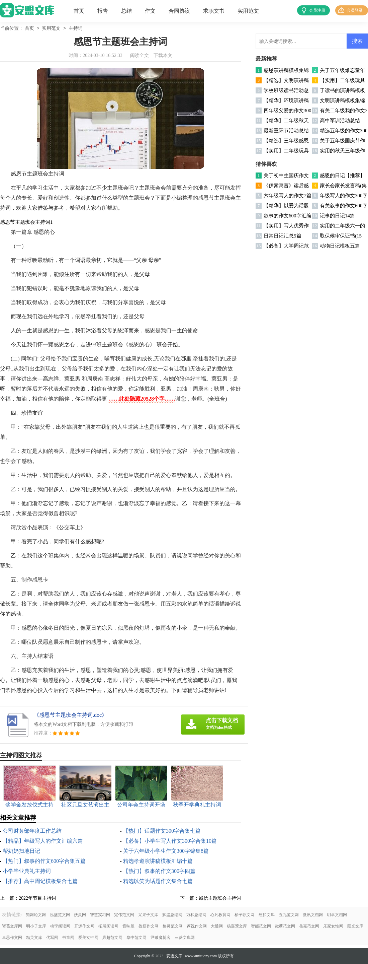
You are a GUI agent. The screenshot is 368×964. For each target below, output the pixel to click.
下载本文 (163, 55)
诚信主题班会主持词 (220, 898)
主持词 (76, 28)
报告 (102, 11)
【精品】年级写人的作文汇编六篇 (43, 841)
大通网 (217, 926)
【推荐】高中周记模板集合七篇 (40, 881)
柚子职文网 (245, 914)
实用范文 (248, 11)
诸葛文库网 (12, 926)
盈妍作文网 (149, 926)
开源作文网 (84, 926)
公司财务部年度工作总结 (32, 831)
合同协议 (179, 11)
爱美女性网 (88, 937)
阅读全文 (139, 55)
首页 (79, 11)
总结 (126, 11)
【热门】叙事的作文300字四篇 (159, 871)
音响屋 (128, 926)
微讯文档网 (313, 914)
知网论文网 (36, 914)
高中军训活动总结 (340, 120)
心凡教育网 (220, 914)
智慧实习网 (100, 914)
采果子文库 (148, 914)
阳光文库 (355, 926)
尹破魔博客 (161, 937)
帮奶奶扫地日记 (21, 851)
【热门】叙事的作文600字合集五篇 (44, 861)
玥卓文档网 (337, 914)
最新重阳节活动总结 (286, 130)
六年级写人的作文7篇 (287, 195)
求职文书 (213, 11)
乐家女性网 (333, 926)
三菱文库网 (185, 937)
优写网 (52, 937)
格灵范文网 (173, 926)
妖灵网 (80, 914)
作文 (150, 11)
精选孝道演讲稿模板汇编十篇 (158, 861)
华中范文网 (136, 937)
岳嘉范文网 (309, 926)
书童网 (68, 937)
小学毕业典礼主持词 (27, 871)
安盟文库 (174, 956)
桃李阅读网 (60, 926)
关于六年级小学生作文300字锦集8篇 (166, 851)
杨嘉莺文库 (237, 926)
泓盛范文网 (60, 914)
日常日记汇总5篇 (282, 235)
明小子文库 (36, 926)
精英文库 (34, 937)
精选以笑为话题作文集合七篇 (158, 881)
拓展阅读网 (108, 926)
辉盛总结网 (172, 914)
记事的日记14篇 (337, 215)
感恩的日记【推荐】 (342, 175)
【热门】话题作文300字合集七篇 (162, 831)
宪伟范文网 (124, 914)
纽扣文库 (267, 914)
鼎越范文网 (112, 937)
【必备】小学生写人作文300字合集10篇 (170, 841)
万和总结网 (196, 914)
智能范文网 (261, 926)
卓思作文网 (12, 937)
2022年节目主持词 (37, 898)
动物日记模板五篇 (340, 246)
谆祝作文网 (197, 926)
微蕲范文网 (285, 926)
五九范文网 (289, 914)
